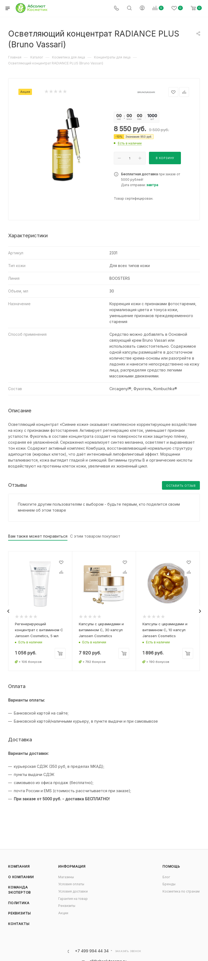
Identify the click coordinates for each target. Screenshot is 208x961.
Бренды (169, 884)
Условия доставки (73, 891)
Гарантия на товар (73, 899)
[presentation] (8, 611)
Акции (63, 913)
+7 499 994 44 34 (92, 951)
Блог (166, 877)
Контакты (18, 924)
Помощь (171, 866)
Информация (72, 866)
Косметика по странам (181, 891)
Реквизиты (19, 913)
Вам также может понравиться (37, 536)
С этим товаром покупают (95, 536)
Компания (19, 866)
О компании (21, 877)
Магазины (66, 877)
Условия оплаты (71, 884)
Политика (18, 903)
